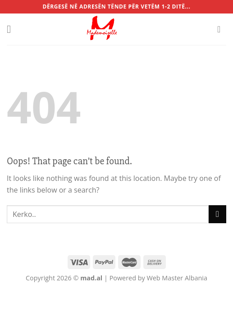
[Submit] (217, 214)
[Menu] (12, 29)
